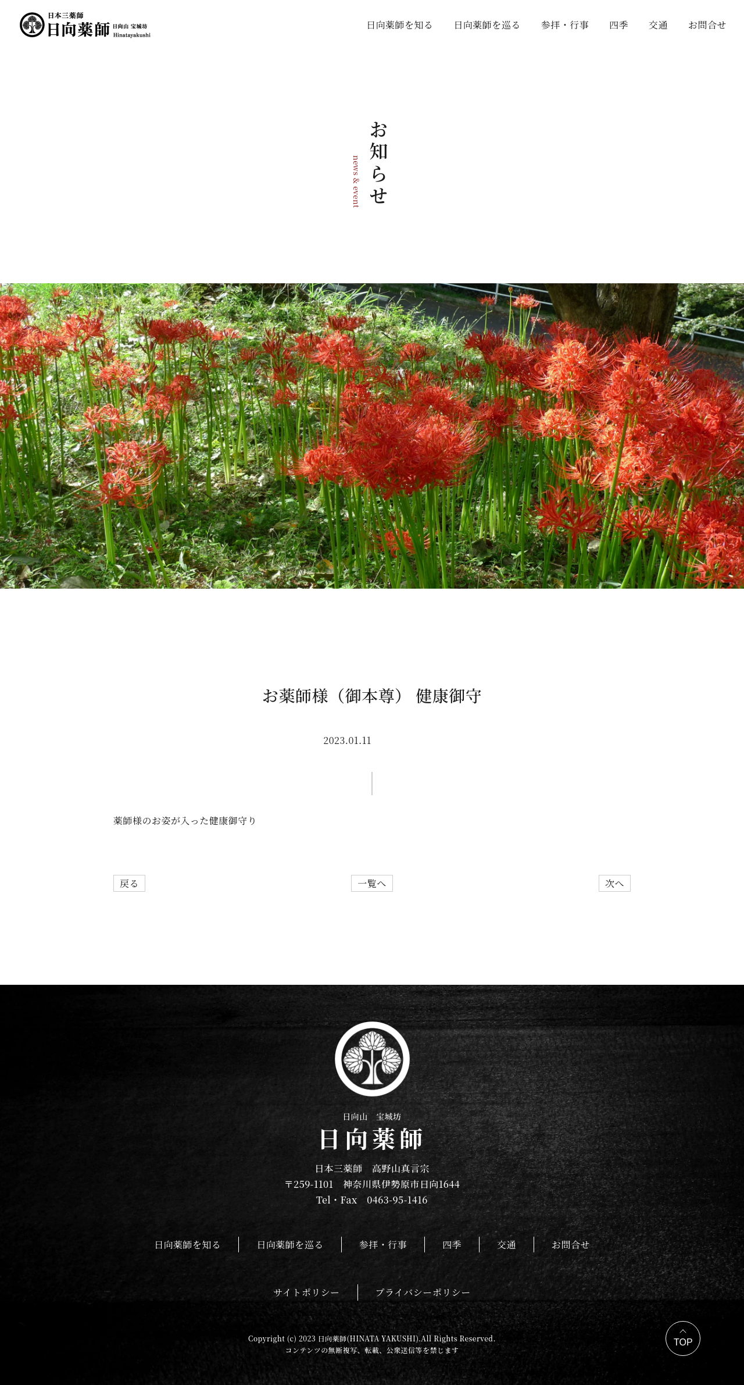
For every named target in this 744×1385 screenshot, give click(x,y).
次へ (614, 883)
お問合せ (707, 24)
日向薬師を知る (399, 24)
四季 (618, 24)
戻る (129, 883)
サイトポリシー (306, 1292)
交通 (658, 24)
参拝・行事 (565, 24)
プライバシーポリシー (423, 1292)
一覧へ (371, 883)
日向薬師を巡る (486, 24)
